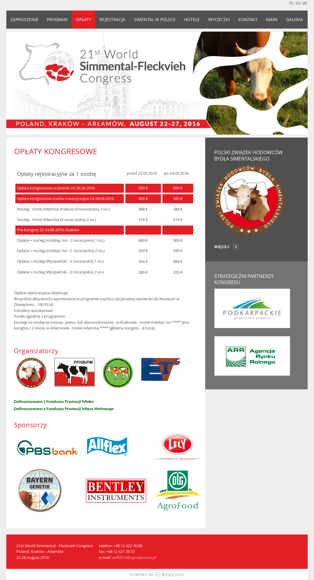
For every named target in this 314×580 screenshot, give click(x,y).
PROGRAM (57, 19)
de (304, 3)
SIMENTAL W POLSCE (155, 19)
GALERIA (294, 19)
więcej (221, 247)
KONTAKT (248, 19)
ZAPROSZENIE (24, 19)
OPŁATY (83, 19)
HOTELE (192, 19)
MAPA (272, 19)
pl (292, 3)
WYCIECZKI (219, 19)
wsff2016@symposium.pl (133, 557)
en (298, 3)
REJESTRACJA (112, 19)
